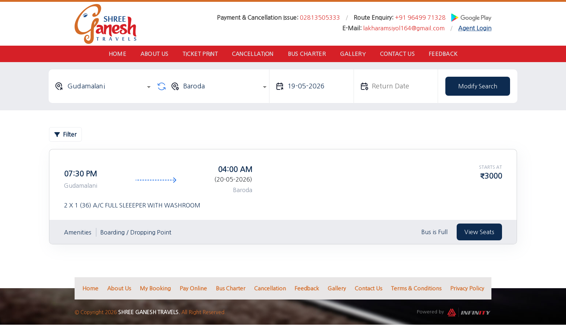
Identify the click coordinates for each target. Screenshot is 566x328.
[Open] (149, 89)
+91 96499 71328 (420, 17)
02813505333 (320, 17)
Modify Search (477, 88)
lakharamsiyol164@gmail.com (404, 28)
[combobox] (103, 88)
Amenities (77, 234)
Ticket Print (196, 54)
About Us (148, 54)
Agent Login (474, 28)
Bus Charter (308, 54)
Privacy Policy (467, 290)
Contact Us (403, 54)
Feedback (452, 54)
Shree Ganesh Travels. (149, 314)
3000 (493, 178)
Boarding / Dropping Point (135, 234)
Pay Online (193, 290)
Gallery (356, 54)
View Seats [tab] (479, 234)
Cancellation (251, 54)
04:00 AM (235, 171)
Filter (65, 136)
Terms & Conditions (416, 290)
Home (108, 54)
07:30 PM (80, 175)
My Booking (155, 290)
